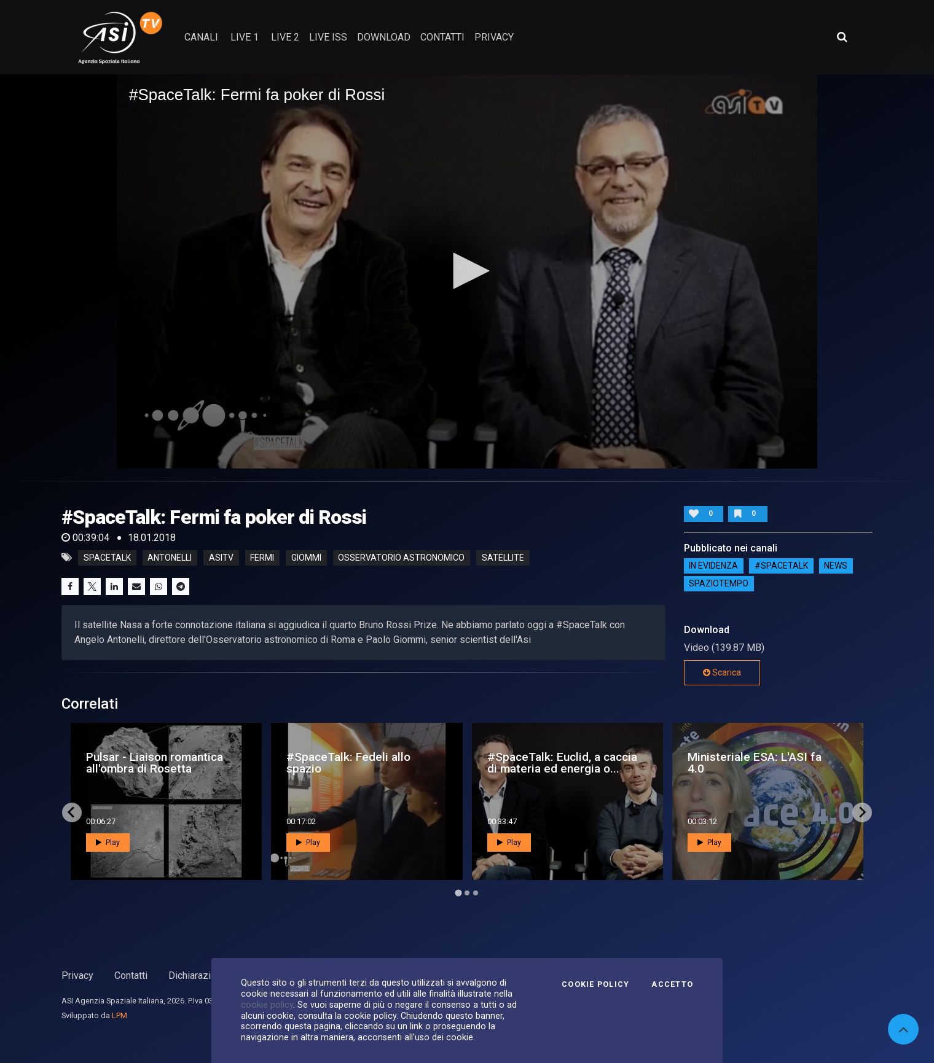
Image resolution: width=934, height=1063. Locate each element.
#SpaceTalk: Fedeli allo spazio (348, 763)
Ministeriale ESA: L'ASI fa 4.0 (755, 763)
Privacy (77, 975)
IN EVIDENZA (713, 566)
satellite (503, 558)
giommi (306, 558)
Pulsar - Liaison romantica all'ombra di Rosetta (154, 763)
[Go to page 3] (475, 892)
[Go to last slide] (72, 812)
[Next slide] (862, 812)
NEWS (835, 566)
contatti (442, 37)
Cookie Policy (595, 984)
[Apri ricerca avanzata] (842, 37)
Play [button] (108, 842)
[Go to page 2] (467, 892)
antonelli (169, 558)
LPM (119, 1015)
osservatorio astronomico (401, 558)
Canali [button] (201, 37)
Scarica (722, 672)
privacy (494, 37)
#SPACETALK (781, 566)
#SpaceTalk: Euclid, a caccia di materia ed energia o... (562, 763)
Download (383, 37)
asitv (221, 558)
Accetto (672, 984)
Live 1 (244, 37)
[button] (467, 271)
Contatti (130, 975)
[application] (467, 271)
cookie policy (267, 1005)
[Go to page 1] (458, 892)
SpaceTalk (107, 558)
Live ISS (328, 37)
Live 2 (285, 37)
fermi (262, 558)
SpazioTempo (718, 584)
